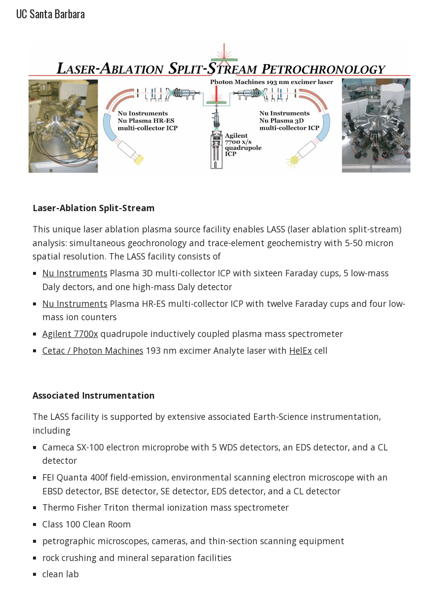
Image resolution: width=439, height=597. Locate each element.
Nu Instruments (74, 273)
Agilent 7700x (70, 333)
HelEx (300, 350)
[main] (219, 279)
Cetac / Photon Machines (92, 350)
